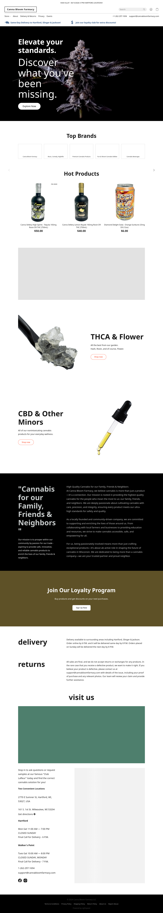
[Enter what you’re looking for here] (133, 9)
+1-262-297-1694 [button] (120, 16)
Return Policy (92, 904)
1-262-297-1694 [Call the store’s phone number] (26, 868)
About (15, 16)
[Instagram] (25, 880)
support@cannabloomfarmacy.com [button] (144, 16)
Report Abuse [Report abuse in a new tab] (113, 904)
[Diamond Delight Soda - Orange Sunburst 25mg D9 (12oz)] (124, 207)
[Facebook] (20, 880)
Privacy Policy (66, 904)
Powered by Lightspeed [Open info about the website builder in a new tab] (81, 908)
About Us (102, 904)
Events (49, 16)
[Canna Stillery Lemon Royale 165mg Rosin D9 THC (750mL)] (81, 207)
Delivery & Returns (28, 16)
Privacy (41, 16)
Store (8, 16)
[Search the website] (144, 9)
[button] (21, 9)
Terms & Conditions (52, 904)
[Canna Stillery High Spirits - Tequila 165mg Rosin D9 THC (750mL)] (38, 207)
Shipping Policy (79, 904)
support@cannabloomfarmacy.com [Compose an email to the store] (36, 872)
